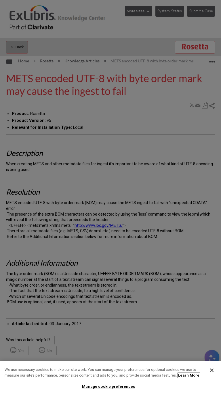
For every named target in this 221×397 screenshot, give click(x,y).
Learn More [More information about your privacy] (188, 375)
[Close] (211, 370)
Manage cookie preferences (108, 386)
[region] (110, 379)
